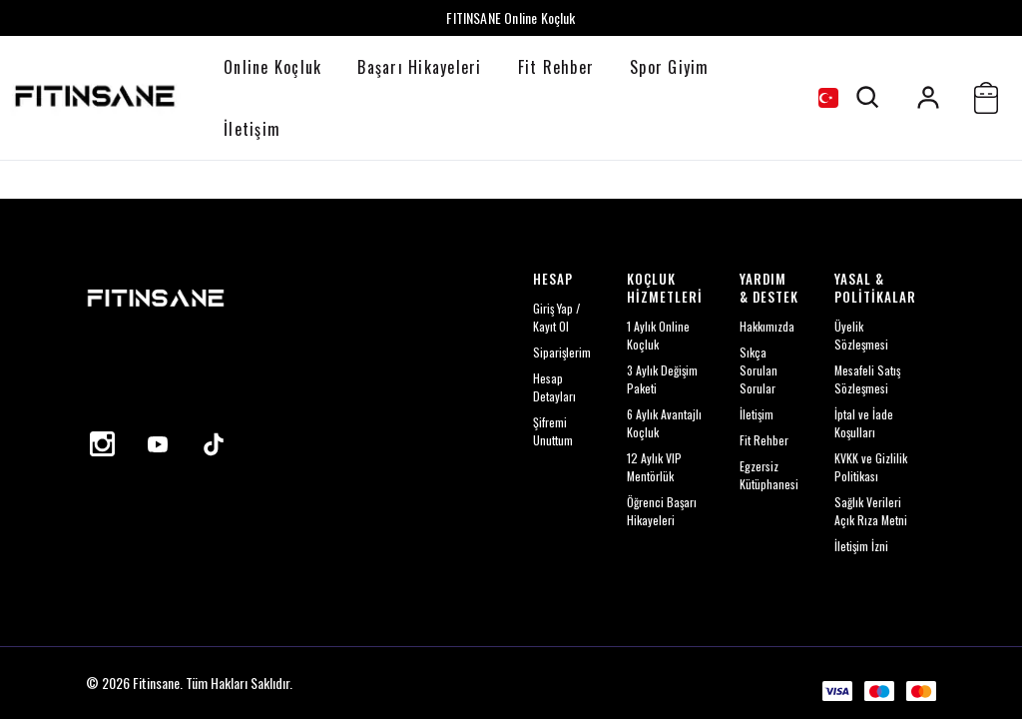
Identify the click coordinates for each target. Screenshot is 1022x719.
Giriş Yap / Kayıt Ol (556, 317)
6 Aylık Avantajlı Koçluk (664, 422)
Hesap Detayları (554, 386)
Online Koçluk (272, 67)
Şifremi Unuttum (553, 430)
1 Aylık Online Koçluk (658, 335)
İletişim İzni (861, 545)
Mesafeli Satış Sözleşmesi (867, 378)
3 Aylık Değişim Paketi (662, 378)
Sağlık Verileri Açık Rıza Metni (870, 510)
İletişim (252, 129)
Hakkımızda (767, 326)
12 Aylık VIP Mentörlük (654, 466)
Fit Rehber (556, 67)
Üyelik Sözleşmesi (861, 335)
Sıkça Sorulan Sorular (758, 370)
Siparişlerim (562, 352)
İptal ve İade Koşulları (863, 422)
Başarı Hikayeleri (419, 67)
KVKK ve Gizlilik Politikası (870, 466)
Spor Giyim (670, 67)
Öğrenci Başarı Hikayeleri (662, 510)
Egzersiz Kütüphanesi (769, 474)
